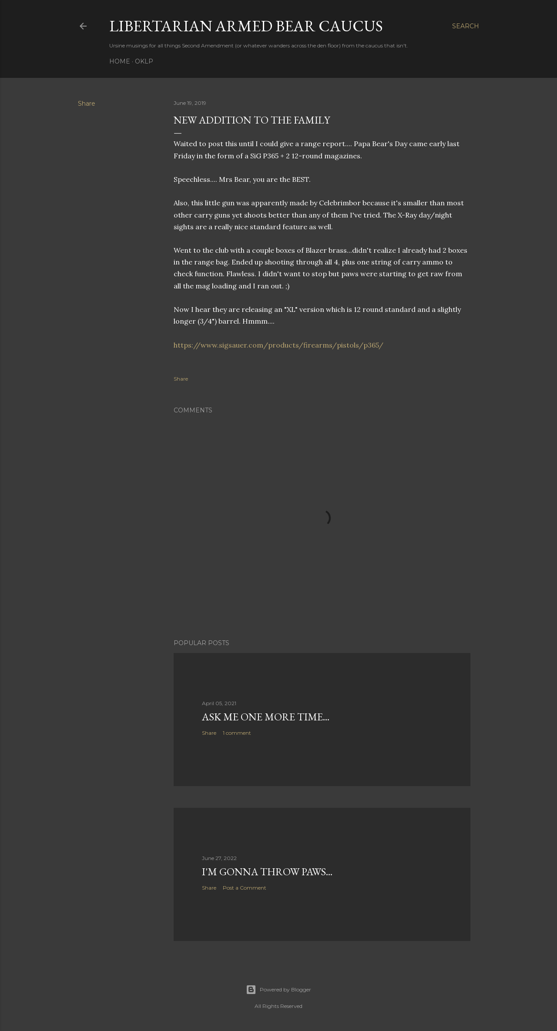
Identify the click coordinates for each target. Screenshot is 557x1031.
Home (119, 61)
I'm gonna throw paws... (267, 871)
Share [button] (86, 103)
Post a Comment (244, 887)
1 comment (237, 733)
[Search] (465, 26)
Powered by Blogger (278, 989)
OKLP (144, 61)
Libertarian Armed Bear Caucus (246, 26)
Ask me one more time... (265, 716)
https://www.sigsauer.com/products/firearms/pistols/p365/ (278, 345)
